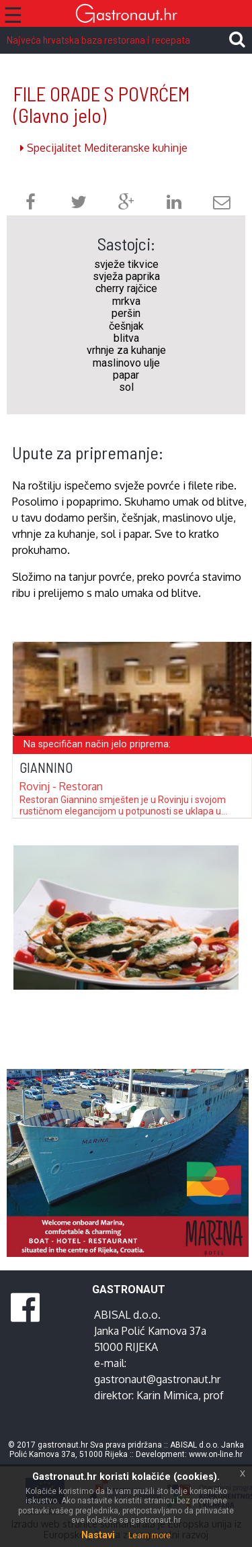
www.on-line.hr (216, 1454)
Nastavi (98, 1535)
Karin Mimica (167, 1395)
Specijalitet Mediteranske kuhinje (103, 147)
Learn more (149, 1535)
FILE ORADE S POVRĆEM (101, 104)
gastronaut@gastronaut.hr (157, 1379)
